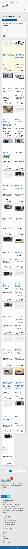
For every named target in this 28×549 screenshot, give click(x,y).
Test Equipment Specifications (10, 526)
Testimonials (4, 489)
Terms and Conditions (8, 542)
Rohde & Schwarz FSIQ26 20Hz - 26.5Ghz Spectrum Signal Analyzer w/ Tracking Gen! (19, 385)
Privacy (4, 540)
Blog (2, 491)
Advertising (5, 514)
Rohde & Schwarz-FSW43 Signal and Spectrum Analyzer (19, 56)
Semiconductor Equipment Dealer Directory (13, 510)
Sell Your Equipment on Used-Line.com (12, 504)
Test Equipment (6, 518)
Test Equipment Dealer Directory (10, 506)
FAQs (4, 534)
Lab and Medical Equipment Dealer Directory (13, 508)
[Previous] (8, 471)
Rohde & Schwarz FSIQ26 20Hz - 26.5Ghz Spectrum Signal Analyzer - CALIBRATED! (7, 385)
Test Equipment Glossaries (9, 531)
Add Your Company (7, 502)
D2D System (6, 512)
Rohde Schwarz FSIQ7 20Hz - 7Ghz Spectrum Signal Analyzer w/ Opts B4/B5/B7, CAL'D (8, 90)
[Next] (20, 471)
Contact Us (5, 538)
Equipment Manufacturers (9, 524)
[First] (5, 471)
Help (4, 536)
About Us (3, 487)
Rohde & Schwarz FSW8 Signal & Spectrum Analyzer (7, 252)
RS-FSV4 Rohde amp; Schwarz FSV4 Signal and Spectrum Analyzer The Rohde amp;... (19, 319)
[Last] (23, 471)
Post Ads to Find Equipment (9, 528)
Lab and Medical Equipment (9, 520)
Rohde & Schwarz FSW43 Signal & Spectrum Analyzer (19, 187)
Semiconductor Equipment (9, 522)
